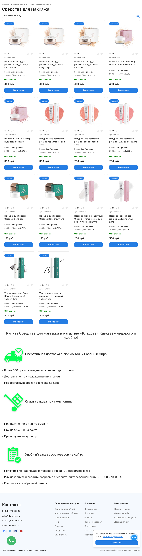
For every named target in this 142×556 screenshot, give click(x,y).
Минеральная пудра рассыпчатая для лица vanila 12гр (86, 64)
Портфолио (90, 526)
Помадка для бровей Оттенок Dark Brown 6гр (51, 217)
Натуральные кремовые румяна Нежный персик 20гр (86, 141)
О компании (90, 509)
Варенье (59, 526)
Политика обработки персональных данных (120, 550)
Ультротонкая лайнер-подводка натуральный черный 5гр (51, 296)
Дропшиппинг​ (121, 522)
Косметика (19, 4)
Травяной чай (62, 517)
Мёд (57, 522)
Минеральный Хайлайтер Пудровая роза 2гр (17, 140)
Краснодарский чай (65, 509)
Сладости (60, 530)
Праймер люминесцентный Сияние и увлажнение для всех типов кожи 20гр (88, 219)
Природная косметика (40, 4)
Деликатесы (61, 534)
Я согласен (116, 542)
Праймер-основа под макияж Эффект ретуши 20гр (121, 219)
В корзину (18, 90)
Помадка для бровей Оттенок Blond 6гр (15, 217)
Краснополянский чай (66, 513)
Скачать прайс (122, 513)
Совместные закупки (125, 517)
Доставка (89, 513)
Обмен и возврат (93, 522)
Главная (5, 4)
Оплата (88, 517)
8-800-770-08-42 (11, 511)
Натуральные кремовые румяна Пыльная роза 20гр (123, 140)
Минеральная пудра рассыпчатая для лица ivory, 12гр (51, 64)
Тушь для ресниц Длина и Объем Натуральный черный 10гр (17, 296)
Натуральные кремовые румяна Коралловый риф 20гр (52, 141)
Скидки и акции (122, 509)
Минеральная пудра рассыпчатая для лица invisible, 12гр (16, 64)
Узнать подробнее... (113, 536)
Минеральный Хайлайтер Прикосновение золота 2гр (123, 63)
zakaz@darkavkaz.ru (11, 516)
